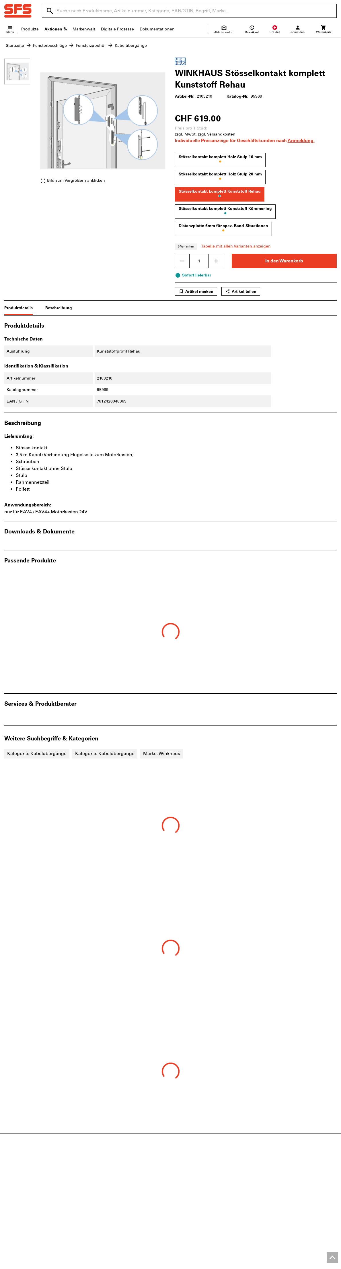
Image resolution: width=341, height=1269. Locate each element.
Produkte (30, 29)
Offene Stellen (18, 1198)
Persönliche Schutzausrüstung (118, 1204)
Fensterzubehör (91, 45)
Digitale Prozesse (117, 29)
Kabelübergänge (131, 45)
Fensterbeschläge (50, 45)
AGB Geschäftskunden (269, 1263)
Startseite (15, 45)
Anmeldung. (301, 140)
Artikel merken (196, 291)
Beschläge (99, 1180)
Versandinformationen (196, 1186)
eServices (269, 1186)
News (9, 1180)
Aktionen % (55, 29)
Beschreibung (58, 307)
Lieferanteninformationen (200, 1192)
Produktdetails (18, 307)
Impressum (234, 1263)
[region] (21, 123)
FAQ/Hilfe (184, 1204)
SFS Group (14, 1210)
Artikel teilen (240, 291)
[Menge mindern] (182, 261)
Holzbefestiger (103, 1186)
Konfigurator (272, 1192)
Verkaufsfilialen (189, 1180)
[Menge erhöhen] (216, 261)
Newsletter (185, 1198)
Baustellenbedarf (105, 1198)
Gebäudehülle (103, 1192)
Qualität (12, 1204)
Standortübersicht (21, 1192)
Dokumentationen (157, 29)
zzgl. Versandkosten (216, 134)
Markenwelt (84, 29)
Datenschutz (305, 1263)
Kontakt (11, 1186)
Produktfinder (273, 1180)
